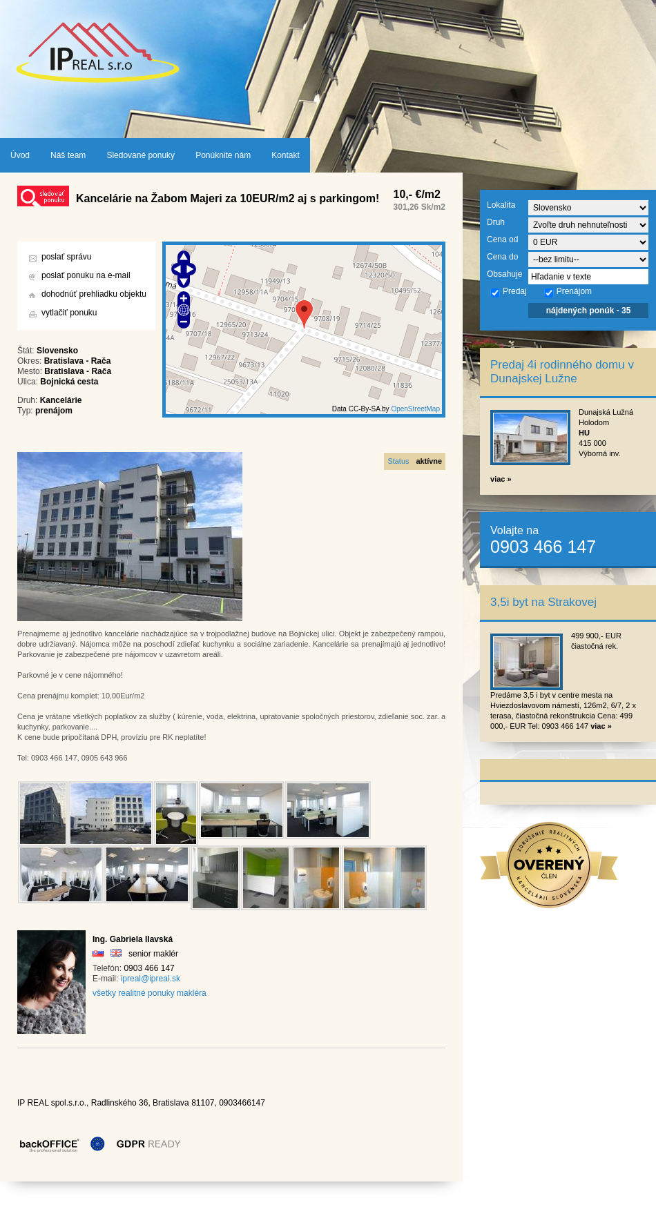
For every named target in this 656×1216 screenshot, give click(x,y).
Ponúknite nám (223, 155)
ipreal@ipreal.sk (150, 978)
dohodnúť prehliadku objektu (93, 294)
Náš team (68, 155)
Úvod (20, 155)
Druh (496, 222)
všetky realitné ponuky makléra (149, 993)
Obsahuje (504, 274)
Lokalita (501, 205)
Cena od (502, 239)
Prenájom (567, 291)
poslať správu (66, 257)
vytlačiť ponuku (69, 312)
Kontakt (285, 155)
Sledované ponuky (140, 155)
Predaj (508, 291)
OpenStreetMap (415, 409)
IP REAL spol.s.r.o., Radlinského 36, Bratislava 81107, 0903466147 (141, 1103)
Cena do (502, 257)
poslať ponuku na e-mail (86, 275)
